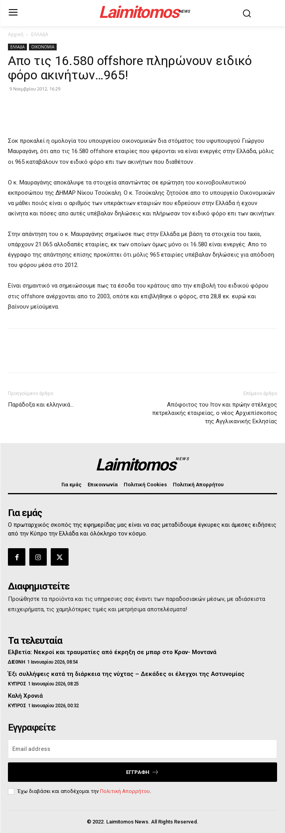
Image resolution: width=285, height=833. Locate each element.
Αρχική (15, 34)
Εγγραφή (142, 772)
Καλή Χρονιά (25, 695)
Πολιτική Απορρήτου (125, 791)
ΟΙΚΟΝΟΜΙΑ (42, 47)
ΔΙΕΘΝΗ (16, 662)
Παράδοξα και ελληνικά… (41, 404)
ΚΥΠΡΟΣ (17, 684)
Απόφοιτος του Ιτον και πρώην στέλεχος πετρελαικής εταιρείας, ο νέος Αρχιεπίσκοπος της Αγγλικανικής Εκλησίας (214, 413)
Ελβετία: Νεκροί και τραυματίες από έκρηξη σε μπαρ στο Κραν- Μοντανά (112, 652)
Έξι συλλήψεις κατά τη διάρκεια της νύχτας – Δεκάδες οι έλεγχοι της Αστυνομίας (126, 674)
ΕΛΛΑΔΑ (39, 34)
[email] (142, 748)
